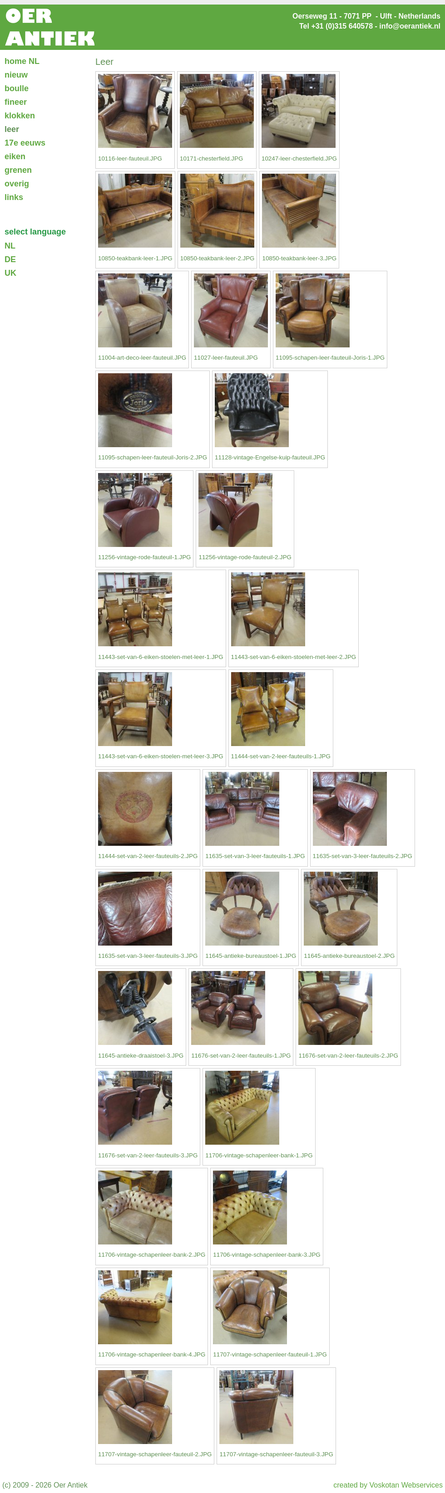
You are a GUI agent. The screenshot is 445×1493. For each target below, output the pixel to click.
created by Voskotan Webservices (388, 1485)
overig (17, 183)
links (14, 197)
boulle (17, 88)
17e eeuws (25, 142)
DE (10, 259)
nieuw (16, 74)
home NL (22, 61)
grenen (18, 170)
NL (10, 245)
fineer (16, 102)
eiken (15, 156)
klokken (20, 115)
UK (10, 273)
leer (12, 129)
